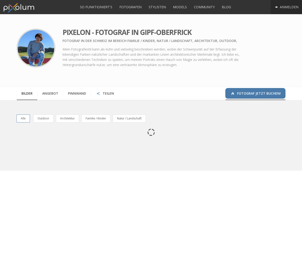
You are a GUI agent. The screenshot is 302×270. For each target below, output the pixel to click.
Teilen (105, 93)
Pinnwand (77, 93)
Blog (226, 7)
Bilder (27, 93)
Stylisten (157, 7)
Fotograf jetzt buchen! (255, 93)
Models (180, 7)
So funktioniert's (96, 7)
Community (204, 7)
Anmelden (286, 7)
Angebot (50, 93)
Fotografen (130, 7)
